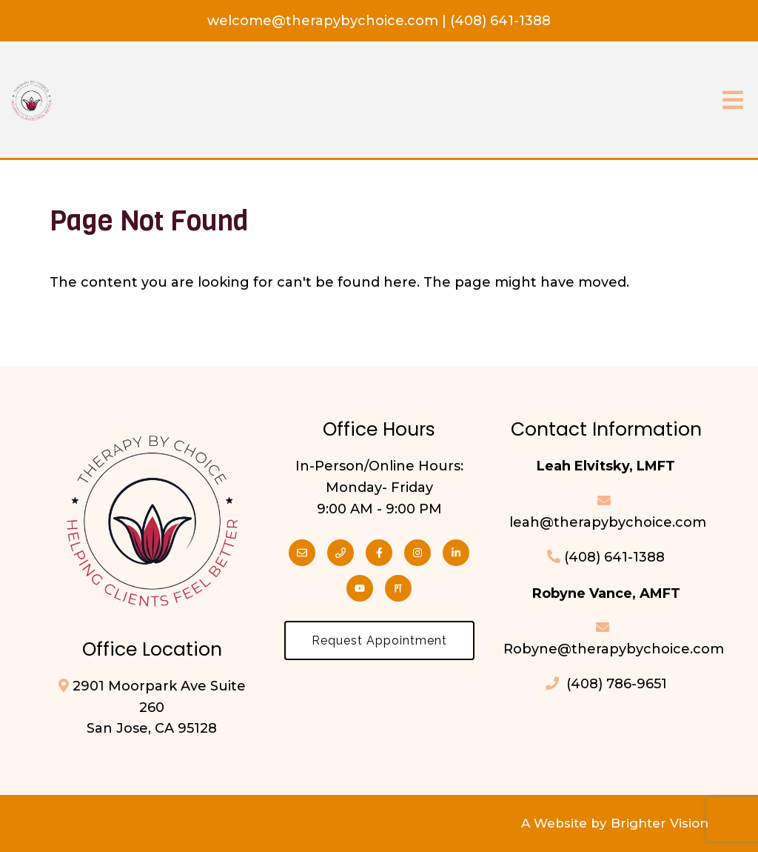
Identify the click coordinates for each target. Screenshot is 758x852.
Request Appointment (379, 640)
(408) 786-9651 (606, 684)
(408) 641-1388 (500, 21)
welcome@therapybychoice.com (324, 21)
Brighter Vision (659, 823)
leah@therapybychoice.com (606, 522)
